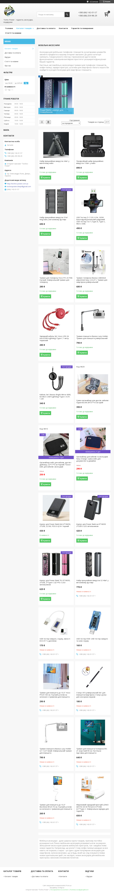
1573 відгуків (94, 2)
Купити (46, 177)
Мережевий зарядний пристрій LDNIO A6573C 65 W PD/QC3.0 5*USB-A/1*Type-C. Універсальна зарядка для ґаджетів (92, 808)
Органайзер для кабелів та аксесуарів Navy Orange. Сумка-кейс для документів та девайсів (92, 459)
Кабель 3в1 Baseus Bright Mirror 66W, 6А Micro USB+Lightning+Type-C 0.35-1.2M (55, 396)
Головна (9, 28)
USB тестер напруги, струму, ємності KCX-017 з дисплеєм (55, 640)
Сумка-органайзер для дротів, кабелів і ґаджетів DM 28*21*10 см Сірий (92, 401)
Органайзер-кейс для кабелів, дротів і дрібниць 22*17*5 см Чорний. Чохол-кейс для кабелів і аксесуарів (55, 464)
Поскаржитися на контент (59, 890)
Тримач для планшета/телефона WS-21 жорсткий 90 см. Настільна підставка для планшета (91, 751)
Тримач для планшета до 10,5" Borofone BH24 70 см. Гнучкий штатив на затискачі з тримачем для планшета (56, 807)
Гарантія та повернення (82, 28)
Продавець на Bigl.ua (57, 888)
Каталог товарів (24, 28)
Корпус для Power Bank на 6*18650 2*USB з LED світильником (91, 525)
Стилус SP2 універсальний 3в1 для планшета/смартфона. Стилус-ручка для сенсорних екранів (91, 695)
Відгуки (7, 57)
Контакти (63, 28)
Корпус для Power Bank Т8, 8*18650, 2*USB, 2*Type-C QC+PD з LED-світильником (55, 582)
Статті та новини (13, 33)
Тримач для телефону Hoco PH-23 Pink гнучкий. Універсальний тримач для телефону (56, 280)
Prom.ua (68, 886)
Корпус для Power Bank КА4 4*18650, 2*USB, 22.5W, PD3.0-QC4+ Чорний (55, 525)
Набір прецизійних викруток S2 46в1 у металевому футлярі (92, 581)
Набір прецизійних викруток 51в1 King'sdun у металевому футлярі (54, 218)
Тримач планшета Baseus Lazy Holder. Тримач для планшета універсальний (92, 337)
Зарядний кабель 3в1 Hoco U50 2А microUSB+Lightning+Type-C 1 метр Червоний (54, 338)
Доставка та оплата (46, 28)
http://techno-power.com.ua (17, 184)
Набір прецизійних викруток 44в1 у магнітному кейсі (54, 162)
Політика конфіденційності (79, 890)
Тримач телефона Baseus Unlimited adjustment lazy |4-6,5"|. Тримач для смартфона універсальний (91, 280)
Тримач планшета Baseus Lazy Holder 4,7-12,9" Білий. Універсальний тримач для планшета (56, 751)
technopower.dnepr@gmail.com (19, 186)
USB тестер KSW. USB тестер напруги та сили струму (92, 640)
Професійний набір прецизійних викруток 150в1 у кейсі (89, 162)
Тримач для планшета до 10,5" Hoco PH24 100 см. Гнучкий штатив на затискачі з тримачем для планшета (55, 695)
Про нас (8, 66)
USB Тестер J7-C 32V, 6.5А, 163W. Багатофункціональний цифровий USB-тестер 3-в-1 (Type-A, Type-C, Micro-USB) (90, 220)
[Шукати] (67, 14)
